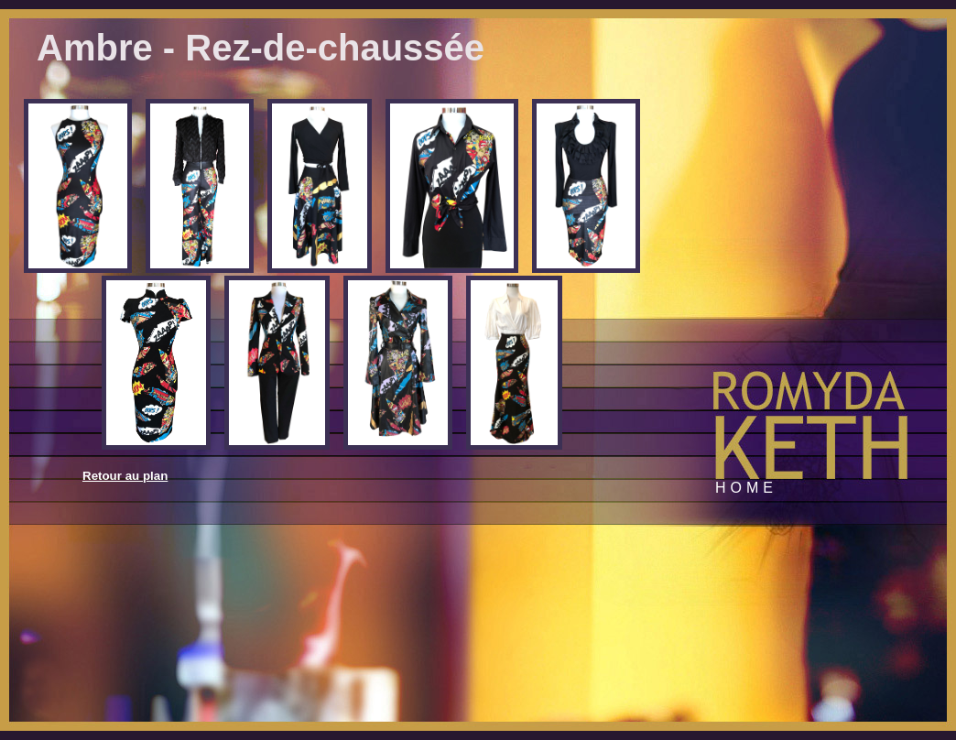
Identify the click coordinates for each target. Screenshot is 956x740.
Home (746, 487)
